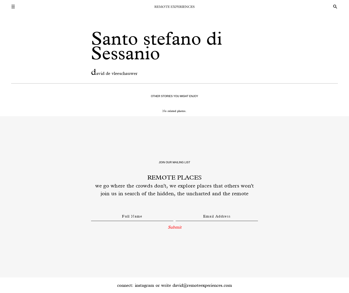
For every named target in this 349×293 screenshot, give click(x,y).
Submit (174, 227)
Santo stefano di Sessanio (156, 45)
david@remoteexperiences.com (202, 285)
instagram (144, 285)
